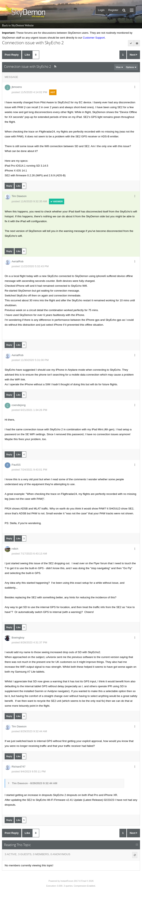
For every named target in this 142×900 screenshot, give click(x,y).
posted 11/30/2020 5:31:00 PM (30, 360)
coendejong (19, 405)
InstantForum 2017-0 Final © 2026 (77, 881)
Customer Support (94, 37)
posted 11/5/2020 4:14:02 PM (29, 92)
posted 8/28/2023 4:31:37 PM (29, 642)
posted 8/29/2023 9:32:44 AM (29, 731)
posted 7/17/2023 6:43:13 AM (29, 553)
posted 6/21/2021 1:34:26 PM (29, 409)
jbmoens (17, 86)
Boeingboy (18, 637)
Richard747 (18, 766)
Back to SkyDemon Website (18, 25)
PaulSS (16, 464)
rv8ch (15, 548)
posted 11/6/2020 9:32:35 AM (29, 201)
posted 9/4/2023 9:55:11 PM (29, 771)
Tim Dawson (19, 196)
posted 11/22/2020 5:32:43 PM (30, 266)
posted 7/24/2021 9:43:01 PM (29, 469)
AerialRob (18, 261)
